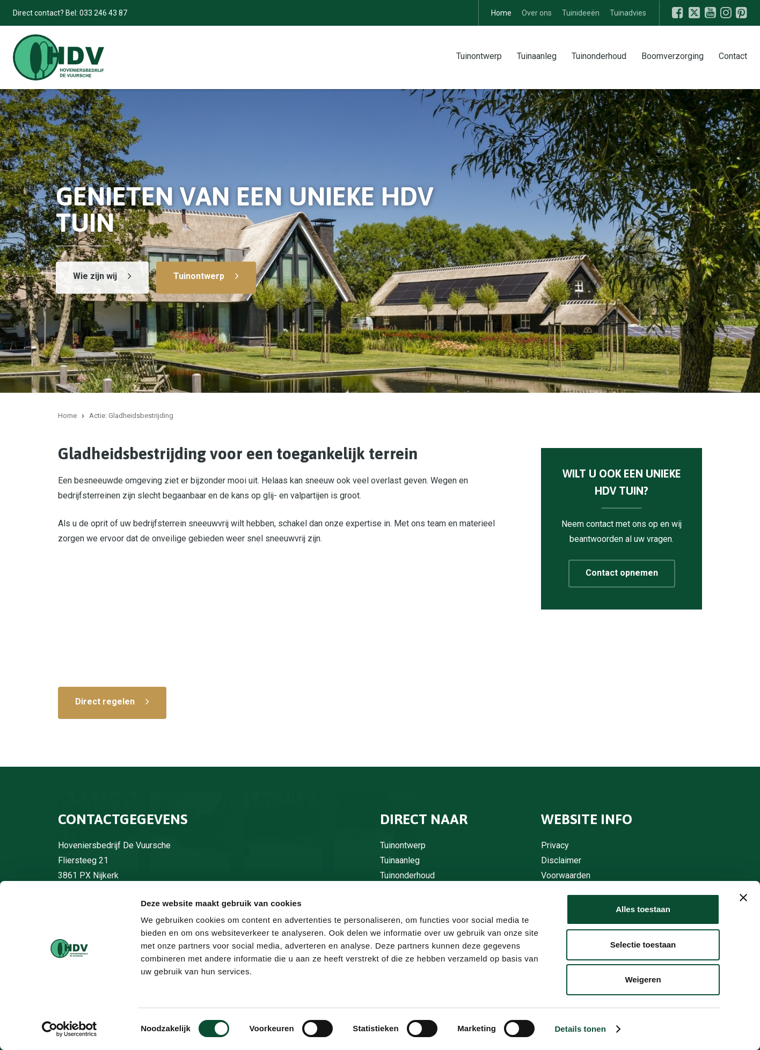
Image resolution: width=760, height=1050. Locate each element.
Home (501, 13)
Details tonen (579, 1028)
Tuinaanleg (537, 55)
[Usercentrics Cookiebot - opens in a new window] (69, 1029)
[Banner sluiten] (743, 897)
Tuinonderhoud (599, 55)
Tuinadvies (628, 13)
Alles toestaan (643, 909)
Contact (733, 55)
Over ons (537, 13)
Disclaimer (561, 860)
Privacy (555, 845)
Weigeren (643, 979)
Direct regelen (105, 701)
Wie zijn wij (95, 276)
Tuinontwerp (479, 55)
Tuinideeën (581, 13)
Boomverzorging (672, 55)
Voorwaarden (565, 875)
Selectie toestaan (643, 944)
